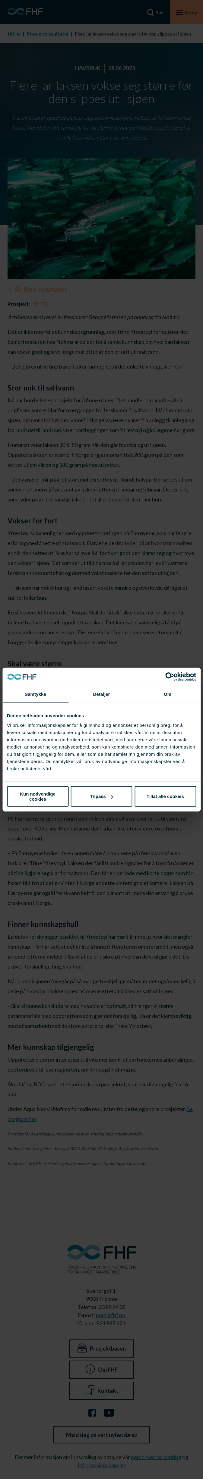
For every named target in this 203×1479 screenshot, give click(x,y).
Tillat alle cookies (165, 796)
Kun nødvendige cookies (38, 796)
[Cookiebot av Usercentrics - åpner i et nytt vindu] (169, 676)
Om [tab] (167, 694)
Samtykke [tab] (35, 694)
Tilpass (101, 796)
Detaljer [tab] (101, 694)
